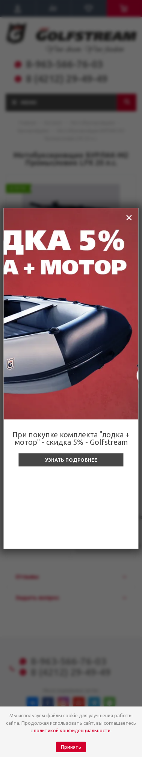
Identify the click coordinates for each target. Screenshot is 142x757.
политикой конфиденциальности (72, 730)
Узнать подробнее (71, 459)
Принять (71, 747)
